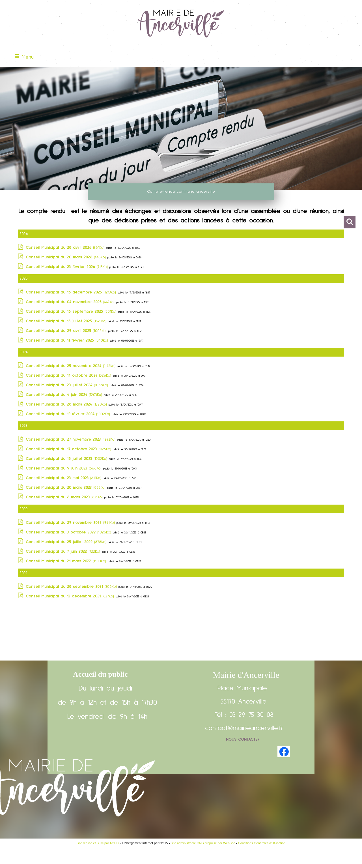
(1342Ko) (71, 439)
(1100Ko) (67, 561)
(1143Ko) (71, 366)
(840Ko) (68, 340)
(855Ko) (66, 488)
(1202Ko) (67, 459)
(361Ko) (66, 248)
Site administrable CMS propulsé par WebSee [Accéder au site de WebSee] (203, 843)
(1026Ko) (69, 532)
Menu (28, 57)
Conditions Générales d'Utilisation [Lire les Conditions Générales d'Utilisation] (262, 843)
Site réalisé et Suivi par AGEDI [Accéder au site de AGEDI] (98, 843)
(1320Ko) (67, 404)
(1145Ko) (67, 321)
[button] (349, 222)
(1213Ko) (72, 292)
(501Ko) (72, 312)
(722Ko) (64, 552)
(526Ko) (69, 376)
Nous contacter (242, 739)
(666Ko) (64, 468)
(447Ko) (71, 302)
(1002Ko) (67, 331)
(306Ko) (72, 587)
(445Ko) (66, 257)
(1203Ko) (65, 395)
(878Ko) (67, 542)
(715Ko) (67, 267)
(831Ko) (65, 497)
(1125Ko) (69, 449)
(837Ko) (71, 596)
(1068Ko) (68, 385)
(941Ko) (71, 523)
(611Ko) (64, 478)
